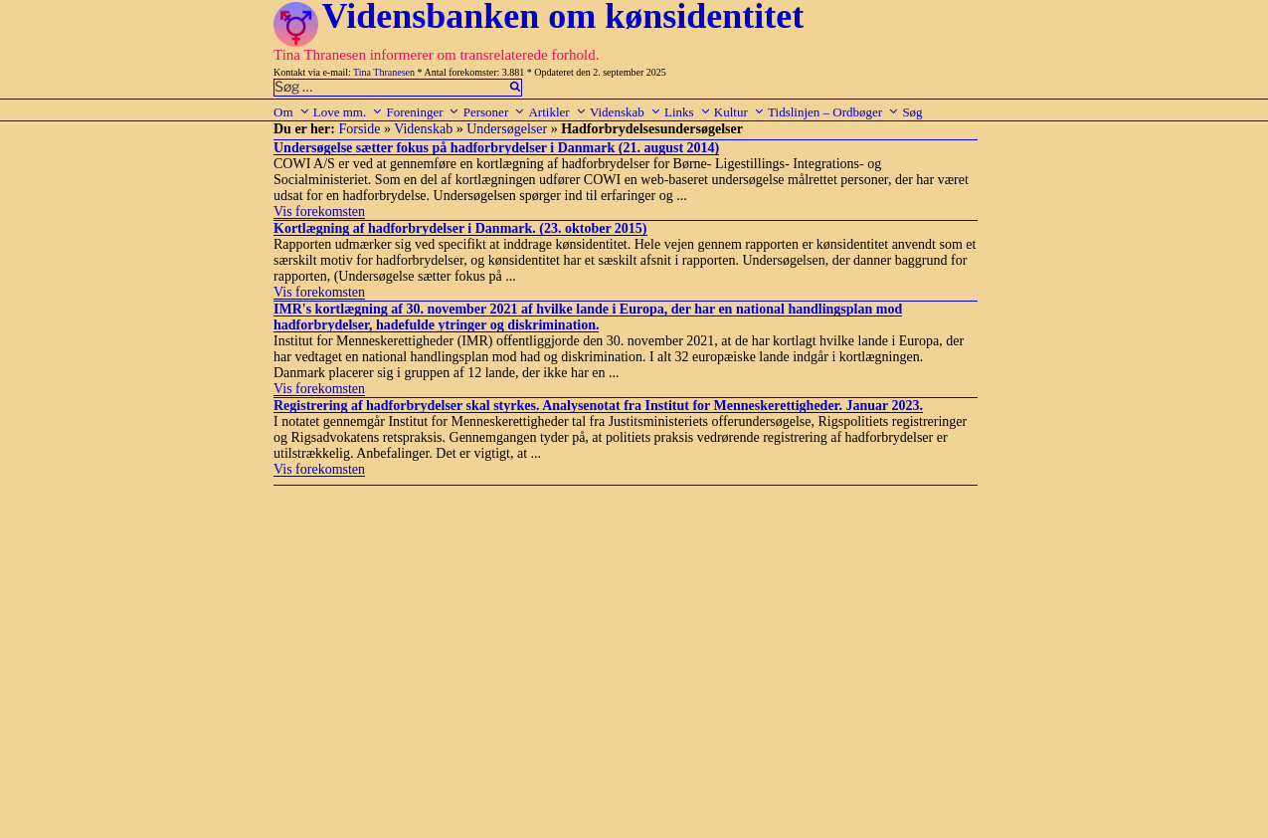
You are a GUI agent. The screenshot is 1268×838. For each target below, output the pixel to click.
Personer (494, 112)
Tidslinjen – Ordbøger (833, 112)
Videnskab (625, 112)
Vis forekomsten (319, 211)
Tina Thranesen (384, 72)
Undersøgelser (506, 128)
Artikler (557, 112)
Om (291, 112)
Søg (912, 112)
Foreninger (422, 112)
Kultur (739, 112)
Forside (359, 128)
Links (687, 112)
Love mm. (348, 112)
